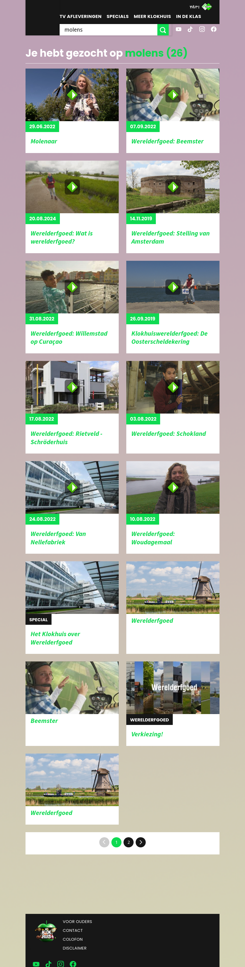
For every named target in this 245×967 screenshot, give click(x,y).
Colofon (73, 939)
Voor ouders (77, 922)
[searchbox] (110, 29)
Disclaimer (75, 948)
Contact (73, 930)
